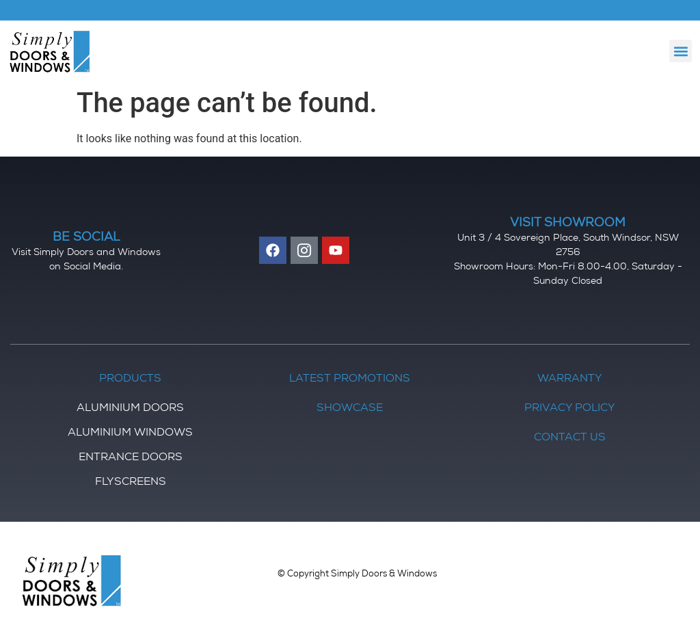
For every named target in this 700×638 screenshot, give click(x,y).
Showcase (350, 408)
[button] (680, 51)
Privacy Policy (569, 408)
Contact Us (570, 438)
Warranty (569, 379)
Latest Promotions (349, 379)
